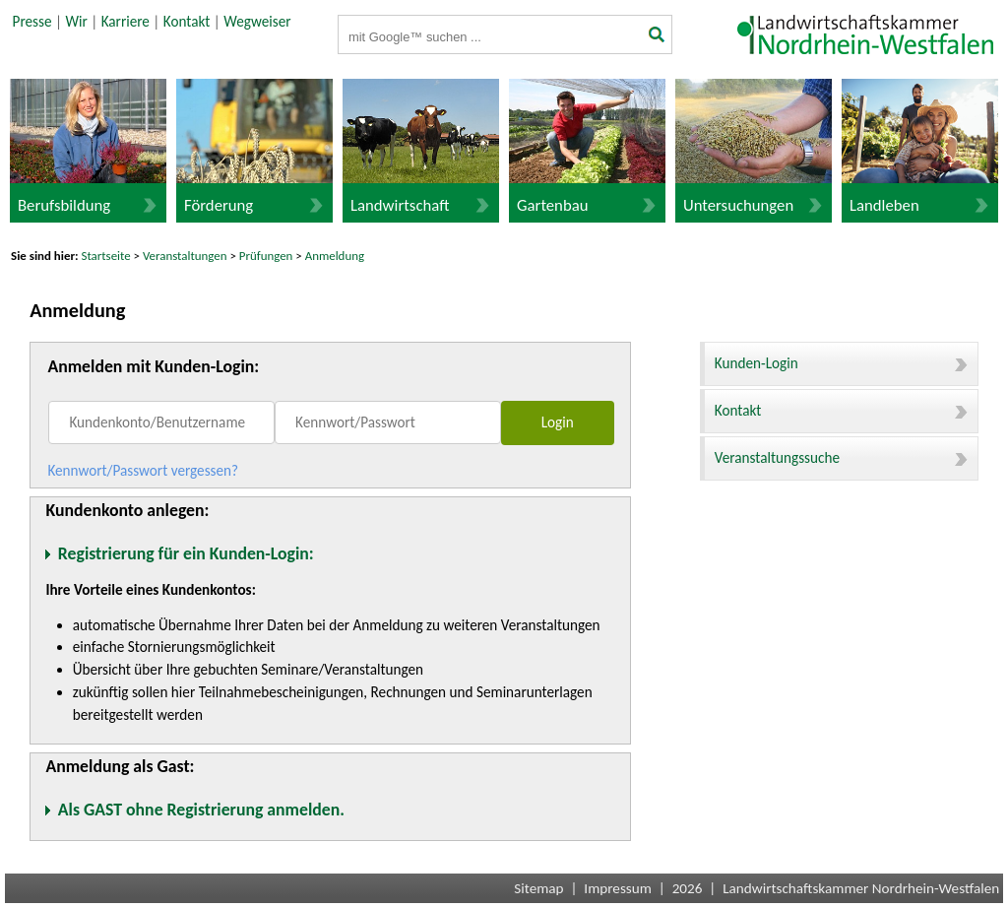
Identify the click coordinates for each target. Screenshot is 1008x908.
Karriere (125, 22)
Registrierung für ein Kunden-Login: (186, 553)
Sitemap (538, 888)
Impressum (618, 888)
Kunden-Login (841, 363)
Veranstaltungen (185, 255)
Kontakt (187, 22)
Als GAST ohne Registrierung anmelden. (201, 809)
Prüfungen (267, 255)
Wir (76, 22)
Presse (32, 22)
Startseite (106, 255)
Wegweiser (256, 22)
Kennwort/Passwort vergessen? (142, 471)
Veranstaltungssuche (841, 458)
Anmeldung (334, 255)
